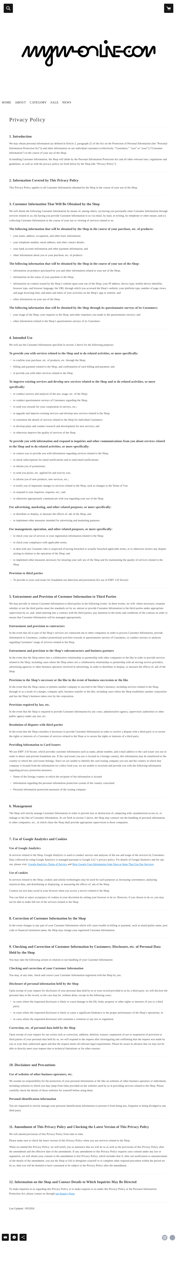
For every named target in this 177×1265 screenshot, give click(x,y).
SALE (55, 102)
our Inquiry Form (65, 1193)
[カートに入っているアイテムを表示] (168, 8)
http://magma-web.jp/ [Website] (172, 1237)
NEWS (66, 102)
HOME (6, 102)
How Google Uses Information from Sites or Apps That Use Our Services (113, 864)
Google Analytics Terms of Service (47, 864)
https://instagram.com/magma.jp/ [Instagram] (164, 1237)
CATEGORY (38, 102)
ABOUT (20, 102)
